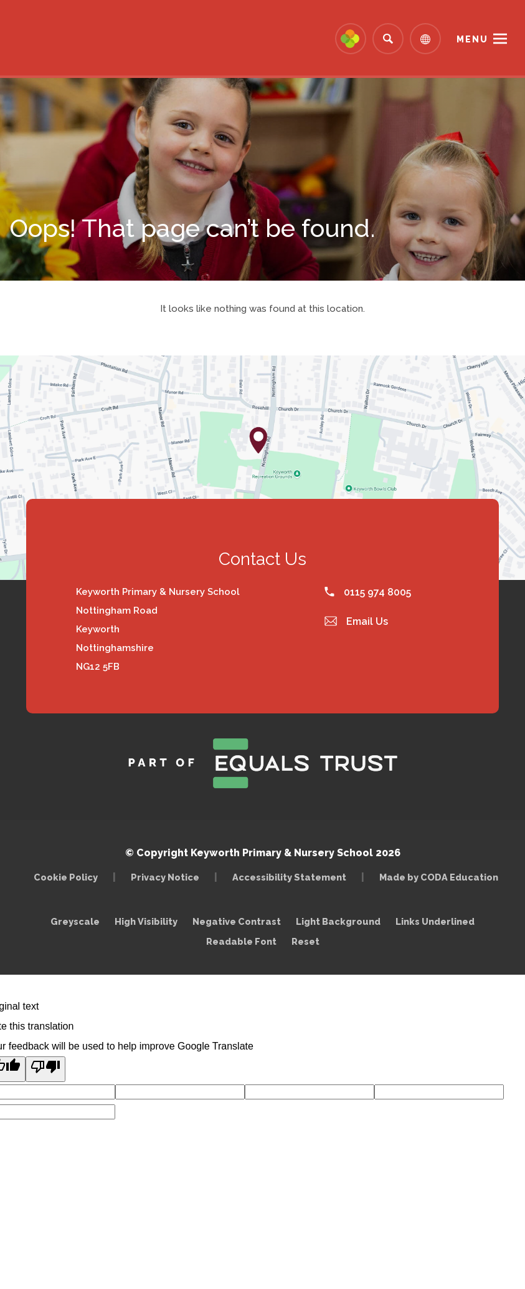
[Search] (388, 38)
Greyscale (75, 921)
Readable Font (241, 941)
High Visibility (146, 921)
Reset (305, 941)
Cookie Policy (66, 877)
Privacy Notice (165, 877)
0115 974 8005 (367, 592)
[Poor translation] (45, 1069)
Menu (472, 39)
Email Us (356, 621)
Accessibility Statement (289, 877)
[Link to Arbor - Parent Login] (350, 38)
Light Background (338, 921)
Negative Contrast (236, 921)
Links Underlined (435, 921)
